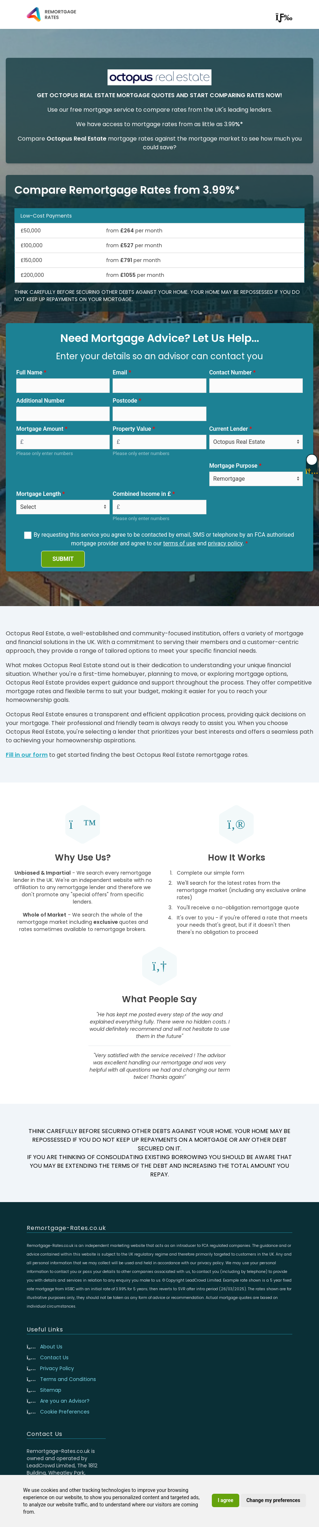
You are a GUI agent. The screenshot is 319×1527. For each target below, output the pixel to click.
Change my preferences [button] (273, 1500)
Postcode (125, 400)
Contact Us (54, 1357)
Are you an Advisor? (64, 1400)
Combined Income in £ (142, 493)
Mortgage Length (38, 493)
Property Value (132, 428)
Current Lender (228, 428)
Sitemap (50, 1390)
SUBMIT (63, 559)
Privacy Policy (57, 1368)
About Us (51, 1346)
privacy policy (225, 543)
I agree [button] (225, 1500)
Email (120, 372)
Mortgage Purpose (233, 465)
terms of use (179, 543)
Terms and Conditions (68, 1379)
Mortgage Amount (40, 428)
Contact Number (230, 372)
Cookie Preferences (64, 1411)
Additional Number (40, 400)
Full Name (29, 372)
